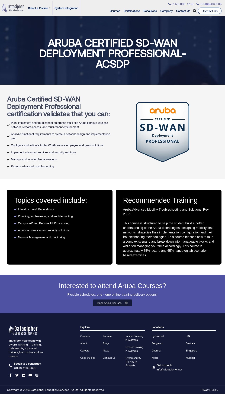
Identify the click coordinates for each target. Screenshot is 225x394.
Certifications (133, 11)
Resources (151, 11)
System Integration (66, 8)
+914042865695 (210, 3)
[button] (195, 11)
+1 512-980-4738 (182, 3)
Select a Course (39, 8)
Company (167, 11)
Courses (116, 11)
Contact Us (183, 10)
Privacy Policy (209, 390)
